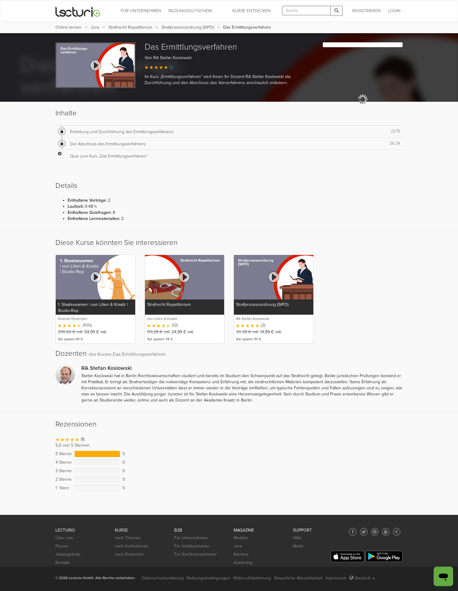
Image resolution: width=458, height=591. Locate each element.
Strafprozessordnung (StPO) (187, 27)
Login (394, 10)
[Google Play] (384, 556)
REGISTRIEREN (366, 10)
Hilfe (297, 537)
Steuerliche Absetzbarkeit (298, 578)
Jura (95, 27)
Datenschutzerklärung (163, 578)
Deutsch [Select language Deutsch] (362, 578)
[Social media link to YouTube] (385, 532)
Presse (62, 546)
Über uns (64, 537)
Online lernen (68, 27)
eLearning (243, 562)
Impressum (336, 578)
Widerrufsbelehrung (252, 578)
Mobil (298, 546)
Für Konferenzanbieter (195, 554)
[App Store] (347, 556)
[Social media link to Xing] (396, 532)
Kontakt (62, 562)
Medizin (241, 537)
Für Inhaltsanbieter (192, 546)
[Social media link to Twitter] (364, 532)
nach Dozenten (129, 554)
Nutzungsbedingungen (208, 578)
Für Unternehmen (191, 537)
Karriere (241, 554)
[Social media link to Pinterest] (375, 532)
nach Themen (128, 537)
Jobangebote (67, 554)
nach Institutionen (131, 546)
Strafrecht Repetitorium (130, 27)
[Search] (336, 11)
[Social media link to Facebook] (353, 532)
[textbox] (306, 10)
